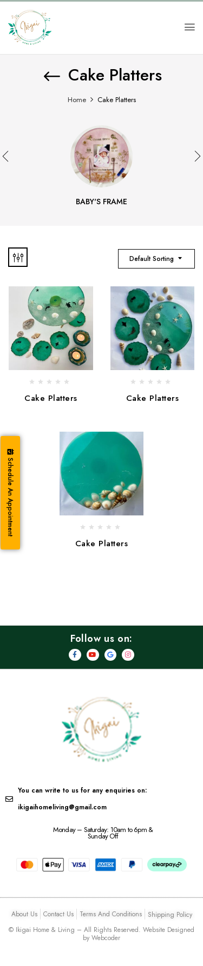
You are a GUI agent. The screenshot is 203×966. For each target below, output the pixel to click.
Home (77, 100)
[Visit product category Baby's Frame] (101, 156)
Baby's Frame (101, 202)
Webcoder (105, 938)
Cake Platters (50, 398)
